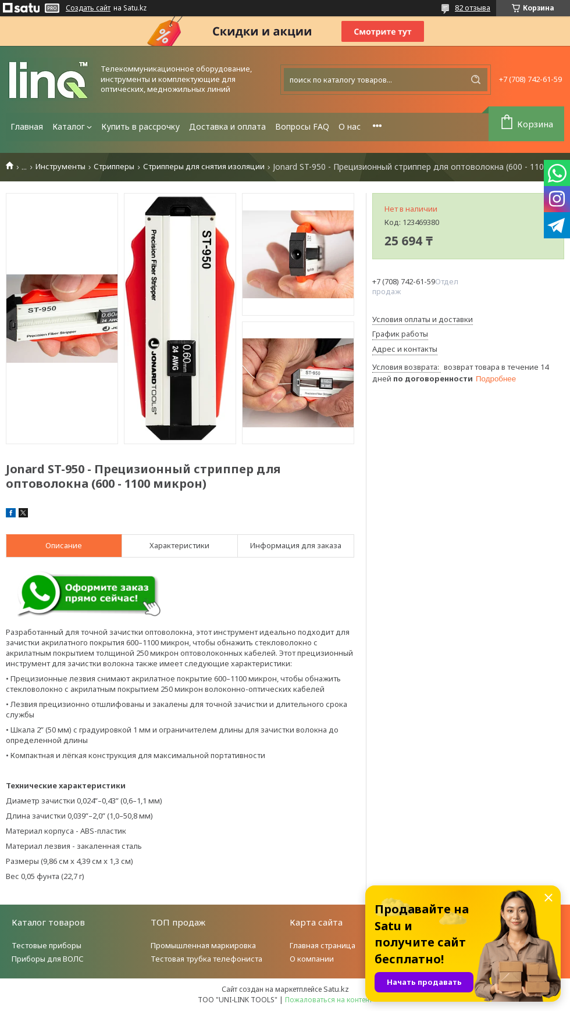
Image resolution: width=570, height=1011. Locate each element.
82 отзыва (472, 7)
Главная (26, 126)
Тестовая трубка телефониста (206, 958)
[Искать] (475, 79)
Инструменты (60, 167)
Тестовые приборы (46, 945)
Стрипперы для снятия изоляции (204, 167)
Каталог (68, 126)
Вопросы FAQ (302, 126)
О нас (350, 126)
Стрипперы (114, 167)
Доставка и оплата (227, 126)
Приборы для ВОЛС (48, 958)
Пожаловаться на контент (328, 1000)
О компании (312, 958)
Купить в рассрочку (140, 126)
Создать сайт (88, 8)
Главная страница (322, 945)
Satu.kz (336, 989)
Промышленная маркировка (203, 945)
